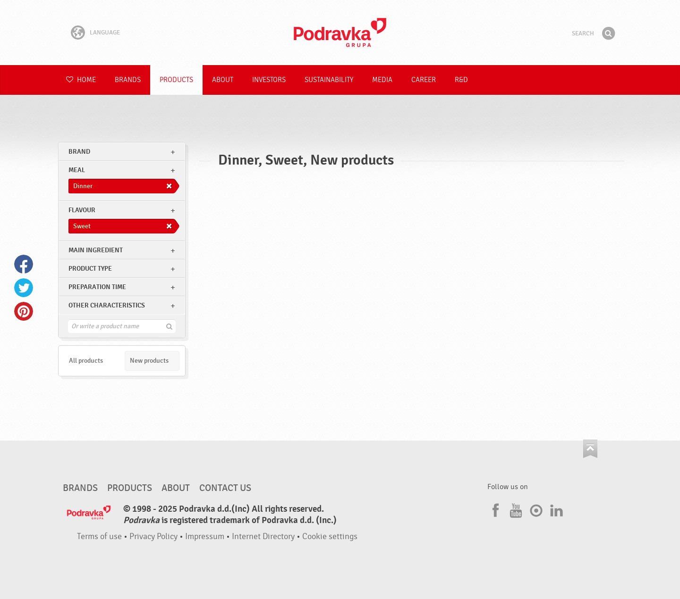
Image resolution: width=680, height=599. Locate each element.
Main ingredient (95, 250)
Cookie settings (329, 536)
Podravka (340, 32)
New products (149, 361)
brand (79, 152)
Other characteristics (106, 305)
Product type (90, 269)
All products (86, 361)
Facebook (23, 264)
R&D (461, 80)
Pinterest (23, 311)
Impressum (204, 536)
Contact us (225, 488)
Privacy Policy (153, 536)
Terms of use (99, 536)
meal (76, 170)
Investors (269, 80)
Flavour (81, 210)
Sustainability (329, 80)
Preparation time (97, 287)
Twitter (23, 287)
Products (176, 80)
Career (423, 80)
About (222, 80)
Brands (128, 80)
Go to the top (590, 449)
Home (81, 80)
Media (382, 80)
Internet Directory (263, 536)
